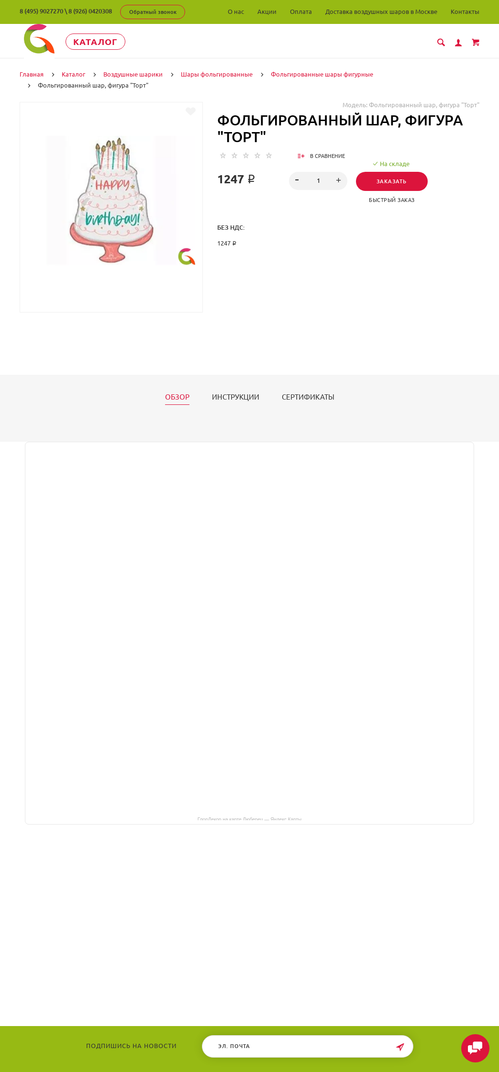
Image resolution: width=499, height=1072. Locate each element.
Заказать (393, 181)
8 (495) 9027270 (41, 11)
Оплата (301, 11)
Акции (267, 11)
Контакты (465, 11)
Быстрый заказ (394, 199)
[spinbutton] (318, 180)
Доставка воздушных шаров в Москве (381, 11)
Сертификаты (308, 397)
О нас (236, 11)
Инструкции (235, 397)
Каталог (108, 41)
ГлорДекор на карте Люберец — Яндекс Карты (249, 818)
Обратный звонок (153, 12)
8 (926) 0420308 (90, 11)
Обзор (177, 397)
